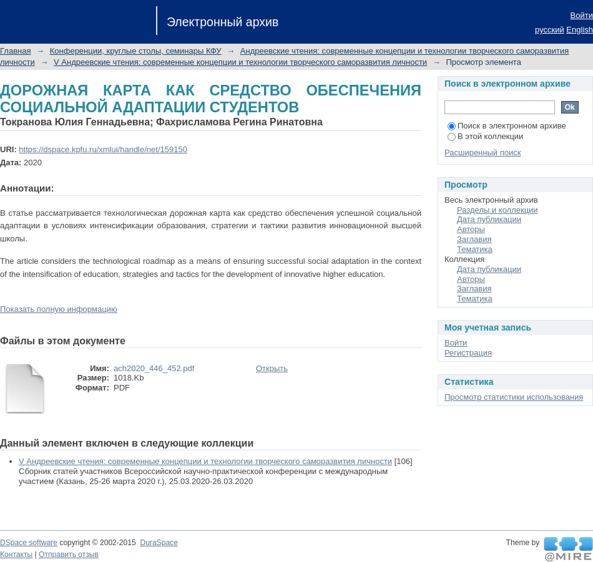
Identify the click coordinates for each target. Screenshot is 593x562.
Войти (582, 15)
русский (549, 29)
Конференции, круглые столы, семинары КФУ (136, 51)
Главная (15, 51)
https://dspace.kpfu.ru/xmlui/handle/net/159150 (103, 149)
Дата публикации (489, 219)
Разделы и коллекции (497, 210)
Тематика (475, 249)
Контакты (16, 554)
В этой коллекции (485, 136)
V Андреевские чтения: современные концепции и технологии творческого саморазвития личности (240, 62)
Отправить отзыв (69, 554)
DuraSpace (158, 542)
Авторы (471, 229)
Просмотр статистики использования (513, 397)
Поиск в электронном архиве (507, 125)
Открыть (272, 368)
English (579, 29)
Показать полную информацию (58, 309)
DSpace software (28, 542)
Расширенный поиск (482, 152)
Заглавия (474, 239)
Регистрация (468, 352)
